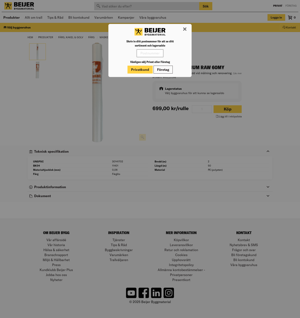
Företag (163, 70)
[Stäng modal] (184, 29)
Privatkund (140, 70)
